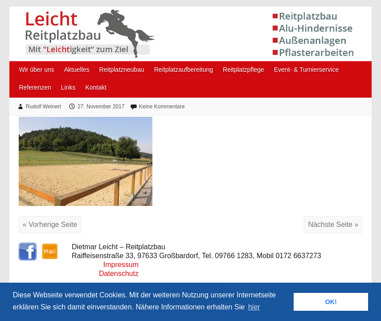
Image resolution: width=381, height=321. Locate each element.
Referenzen (35, 87)
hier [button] (254, 307)
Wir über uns (36, 69)
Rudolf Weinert (43, 106)
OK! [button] (330, 301)
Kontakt (95, 87)
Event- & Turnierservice (306, 69)
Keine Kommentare (162, 106)
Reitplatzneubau (121, 69)
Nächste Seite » (333, 224)
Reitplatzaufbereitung (183, 69)
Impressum (121, 264)
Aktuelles (77, 69)
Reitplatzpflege (243, 69)
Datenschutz (119, 273)
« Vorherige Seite (50, 224)
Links (68, 87)
